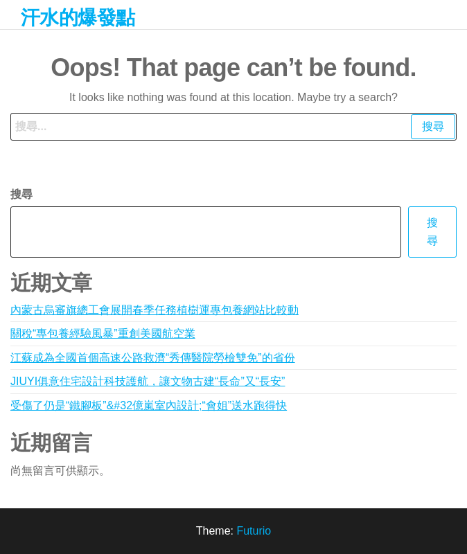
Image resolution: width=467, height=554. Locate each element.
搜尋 (21, 194)
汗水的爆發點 (78, 17)
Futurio (253, 531)
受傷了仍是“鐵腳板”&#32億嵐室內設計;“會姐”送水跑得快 (148, 405)
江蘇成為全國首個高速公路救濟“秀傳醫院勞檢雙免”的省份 (152, 358)
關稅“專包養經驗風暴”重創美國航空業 (102, 333)
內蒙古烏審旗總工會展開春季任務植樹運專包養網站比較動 (154, 310)
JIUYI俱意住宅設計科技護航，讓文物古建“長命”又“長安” (147, 381)
